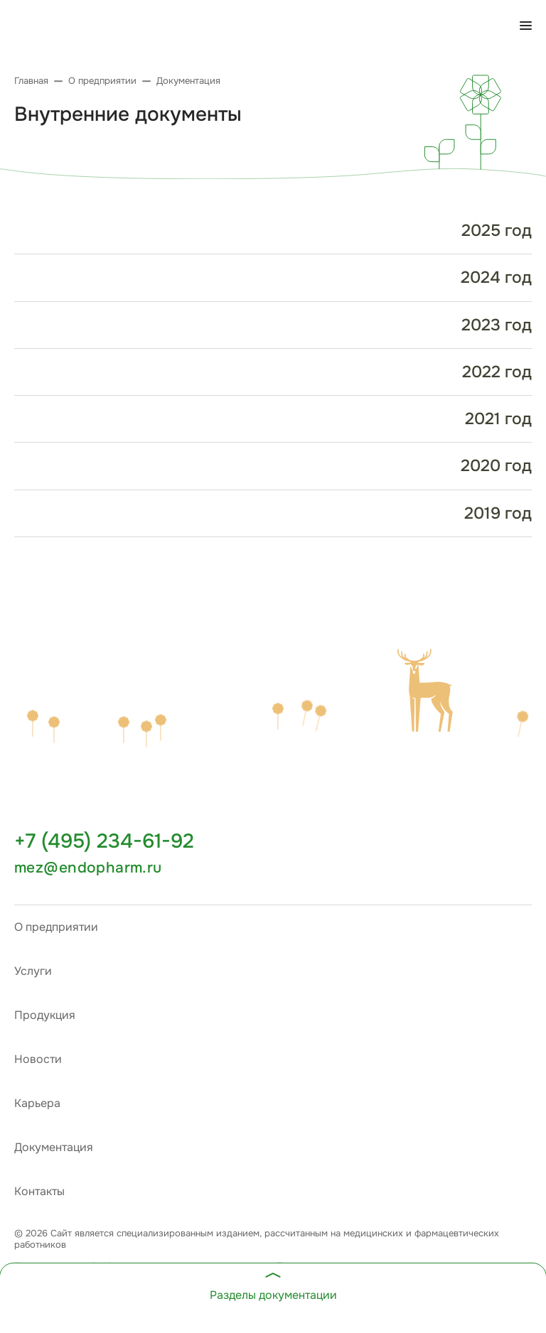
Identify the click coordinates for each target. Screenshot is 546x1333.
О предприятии (56, 926)
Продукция (44, 1015)
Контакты (39, 1191)
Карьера (37, 1103)
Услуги (33, 971)
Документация (53, 1147)
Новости (38, 1059)
